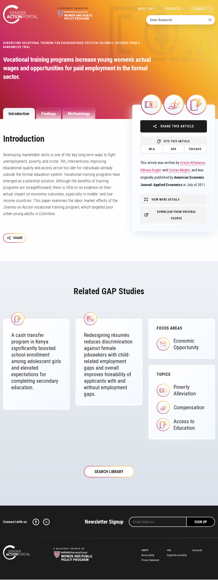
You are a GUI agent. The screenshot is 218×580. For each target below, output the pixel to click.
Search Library (109, 472)
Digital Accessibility (177, 555)
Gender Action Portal (20, 14)
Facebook (36, 522)
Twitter (46, 522)
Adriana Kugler (151, 170)
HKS (169, 550)
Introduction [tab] (19, 113)
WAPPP (145, 550)
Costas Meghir (179, 170)
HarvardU (197, 550)
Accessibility (148, 555)
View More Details (166, 199)
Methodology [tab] (79, 113)
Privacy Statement (150, 560)
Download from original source (176, 215)
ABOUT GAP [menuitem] (146, 9)
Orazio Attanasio (192, 162)
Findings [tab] (48, 113)
